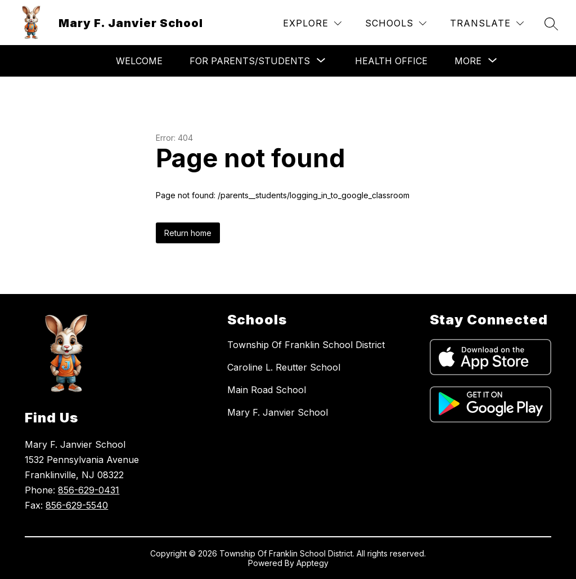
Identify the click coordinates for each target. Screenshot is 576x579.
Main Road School (266, 389)
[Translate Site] (486, 23)
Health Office (391, 60)
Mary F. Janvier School (277, 412)
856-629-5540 (77, 505)
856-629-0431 (88, 490)
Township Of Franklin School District (306, 344)
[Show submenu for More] (468, 61)
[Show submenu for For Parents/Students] (250, 61)
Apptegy (312, 563)
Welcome (139, 60)
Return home (188, 233)
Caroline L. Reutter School (283, 367)
